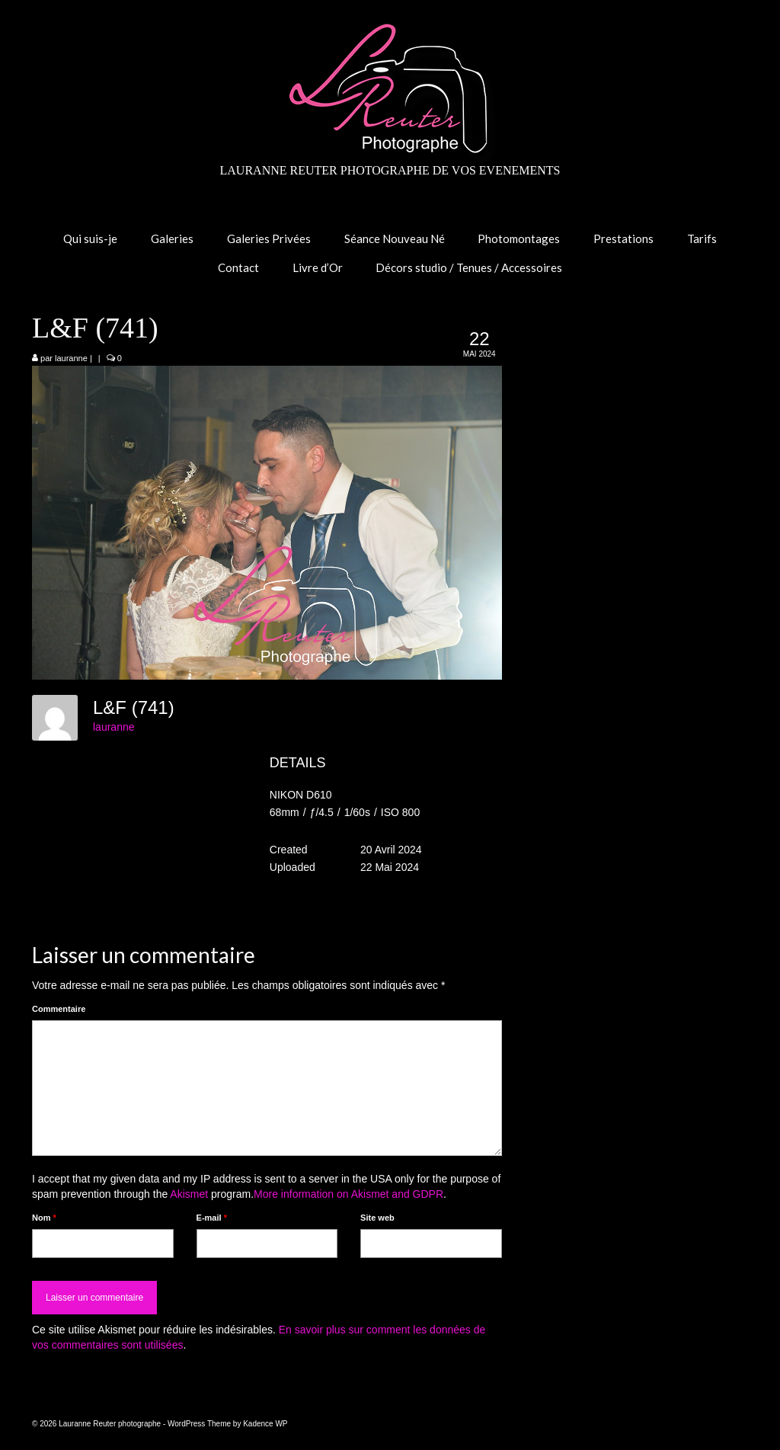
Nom (44, 1217)
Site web (377, 1217)
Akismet (189, 1194)
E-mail (212, 1217)
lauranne (71, 358)
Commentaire (58, 1008)
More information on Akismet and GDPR (348, 1194)
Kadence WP (265, 1424)
